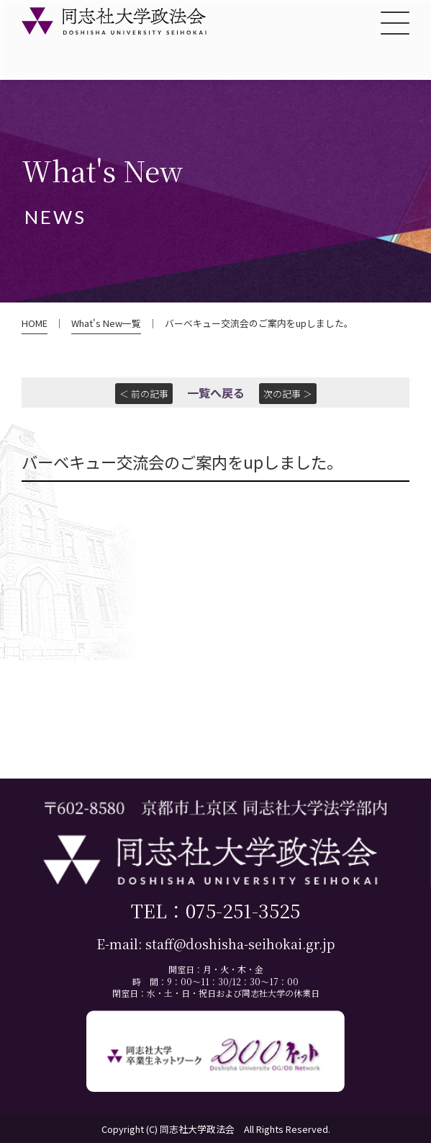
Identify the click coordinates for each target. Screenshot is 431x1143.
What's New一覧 (106, 323)
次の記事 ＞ (287, 393)
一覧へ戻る (216, 392)
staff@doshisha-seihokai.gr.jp (240, 944)
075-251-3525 (243, 910)
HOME (34, 323)
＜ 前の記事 (143, 393)
